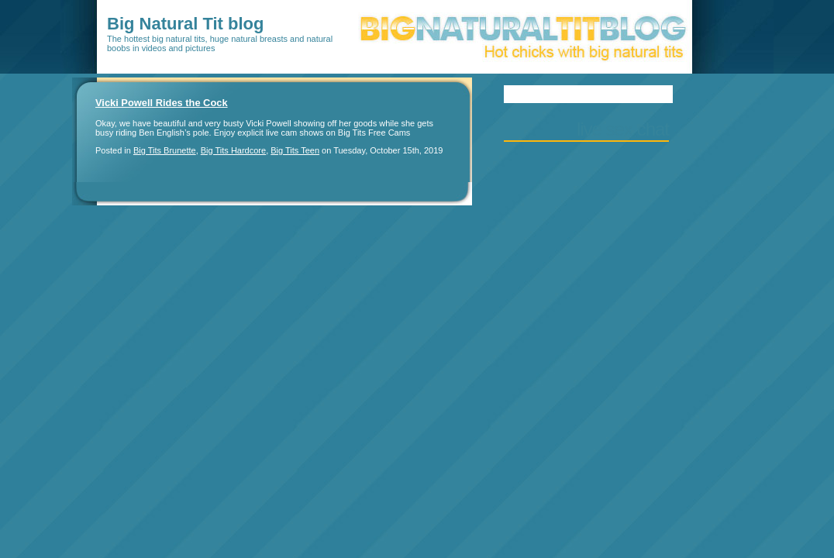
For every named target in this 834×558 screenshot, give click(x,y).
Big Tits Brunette (164, 150)
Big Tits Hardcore (233, 150)
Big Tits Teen (295, 150)
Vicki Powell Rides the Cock (161, 102)
